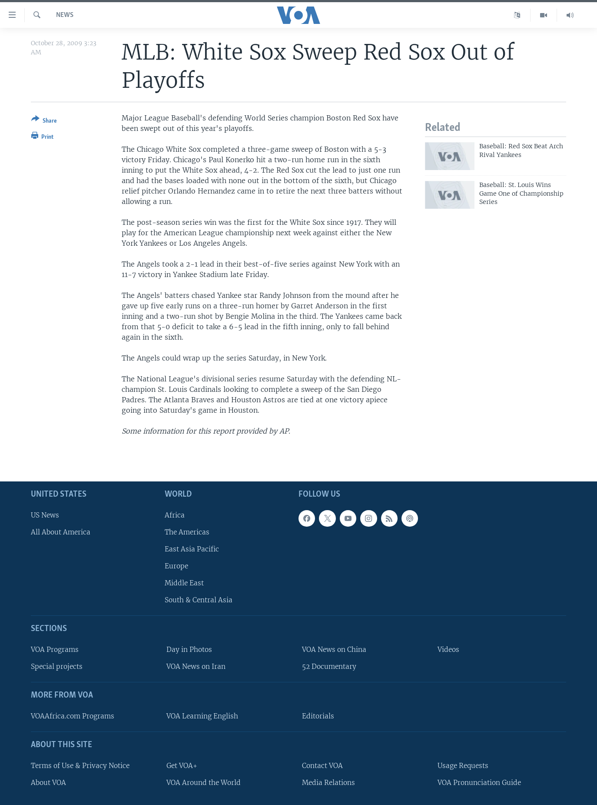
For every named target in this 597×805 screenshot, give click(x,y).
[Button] (44, 121)
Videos (448, 649)
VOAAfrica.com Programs (72, 716)
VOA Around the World (203, 782)
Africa (175, 515)
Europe (176, 566)
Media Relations (328, 782)
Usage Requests (463, 765)
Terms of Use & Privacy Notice (80, 765)
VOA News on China (334, 649)
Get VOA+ (181, 765)
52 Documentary (329, 666)
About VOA (48, 782)
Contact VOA (322, 765)
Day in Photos (189, 649)
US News (45, 515)
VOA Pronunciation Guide (479, 782)
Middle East (184, 583)
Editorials (318, 716)
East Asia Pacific (192, 549)
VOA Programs (55, 649)
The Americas (187, 532)
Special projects (57, 666)
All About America (60, 532)
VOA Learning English (202, 716)
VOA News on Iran (196, 666)
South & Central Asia (198, 600)
